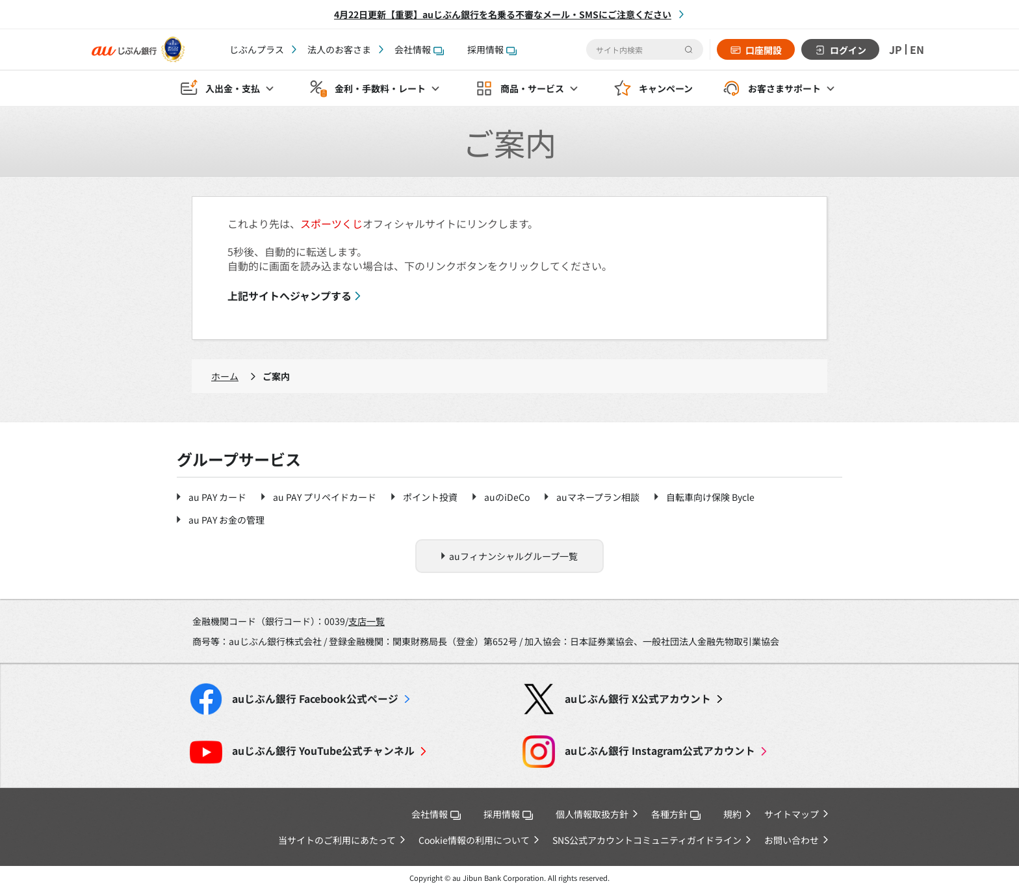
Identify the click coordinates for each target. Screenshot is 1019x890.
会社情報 (419, 49)
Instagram (660, 750)
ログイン (848, 50)
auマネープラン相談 (597, 496)
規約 (732, 813)
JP (895, 49)
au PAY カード (217, 496)
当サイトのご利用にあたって (337, 839)
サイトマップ (791, 813)
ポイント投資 (430, 496)
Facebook (315, 698)
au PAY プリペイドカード (324, 496)
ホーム (225, 376)
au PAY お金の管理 (226, 519)
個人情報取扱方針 (592, 813)
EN (917, 49)
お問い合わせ (791, 839)
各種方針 (676, 813)
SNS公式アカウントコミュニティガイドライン (647, 839)
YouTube (323, 750)
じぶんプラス (256, 49)
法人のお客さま (339, 49)
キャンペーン (666, 88)
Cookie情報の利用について (474, 839)
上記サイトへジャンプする (289, 295)
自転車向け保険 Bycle (710, 496)
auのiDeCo (507, 496)
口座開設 (763, 50)
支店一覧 (366, 621)
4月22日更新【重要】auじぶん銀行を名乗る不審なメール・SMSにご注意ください (502, 14)
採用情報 (492, 49)
